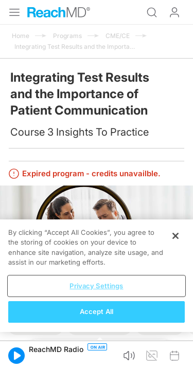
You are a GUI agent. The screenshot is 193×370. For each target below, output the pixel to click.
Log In (174, 12)
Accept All (96, 311)
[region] (96, 275)
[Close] (175, 236)
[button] (16, 355)
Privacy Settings (96, 286)
